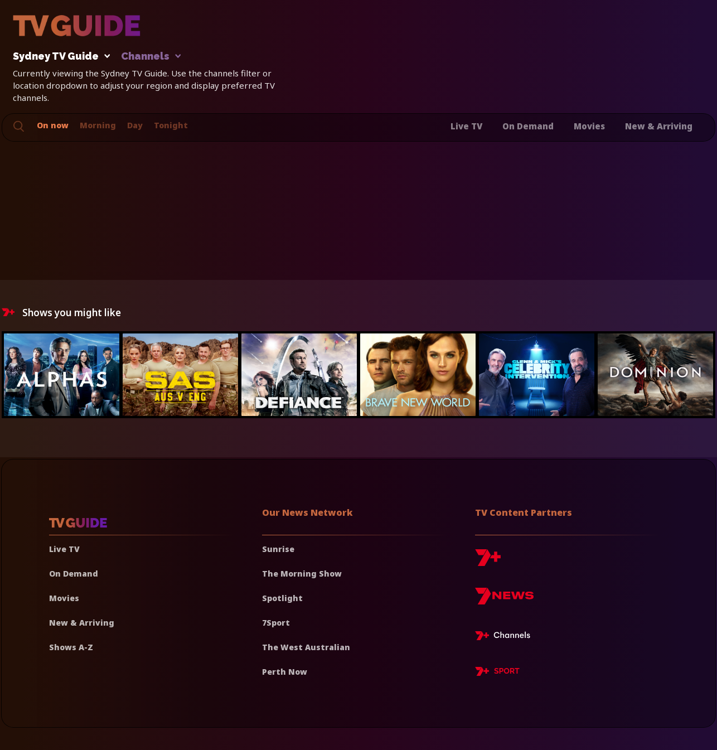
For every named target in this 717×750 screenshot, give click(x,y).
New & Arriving (658, 126)
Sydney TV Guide (58, 56)
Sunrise (278, 549)
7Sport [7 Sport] (276, 622)
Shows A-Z (71, 647)
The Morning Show (302, 573)
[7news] (504, 600)
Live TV (466, 126)
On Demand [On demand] (73, 573)
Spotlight (282, 598)
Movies (589, 126)
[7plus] (488, 561)
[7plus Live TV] (505, 637)
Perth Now (284, 671)
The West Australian (306, 647)
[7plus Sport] (497, 673)
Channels (150, 56)
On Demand (528, 126)
